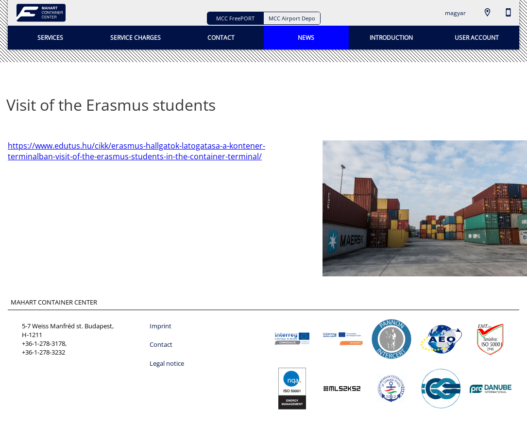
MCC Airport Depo (292, 18)
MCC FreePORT (235, 18)
